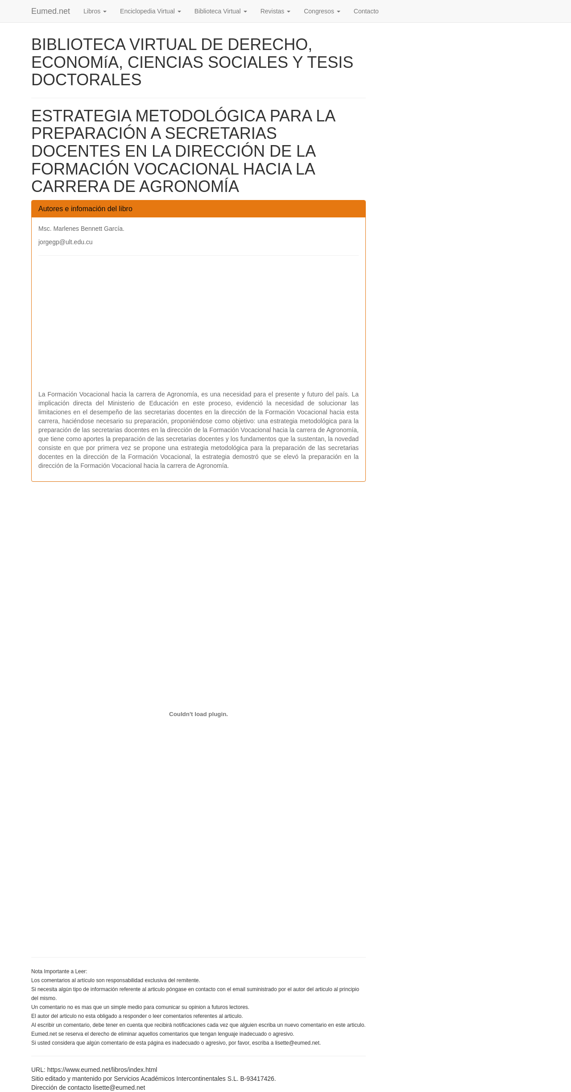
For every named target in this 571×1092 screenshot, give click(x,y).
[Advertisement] (198, 327)
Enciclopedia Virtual (150, 11)
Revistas (276, 11)
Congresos (322, 11)
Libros (95, 11)
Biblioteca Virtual (220, 11)
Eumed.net (50, 11)
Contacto (366, 11)
